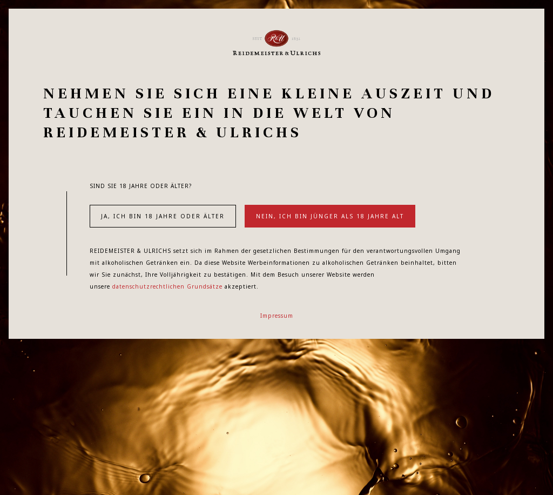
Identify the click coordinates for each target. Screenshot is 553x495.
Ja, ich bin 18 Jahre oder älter (163, 216)
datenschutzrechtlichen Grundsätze (167, 286)
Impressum (276, 315)
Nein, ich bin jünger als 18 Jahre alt (330, 216)
